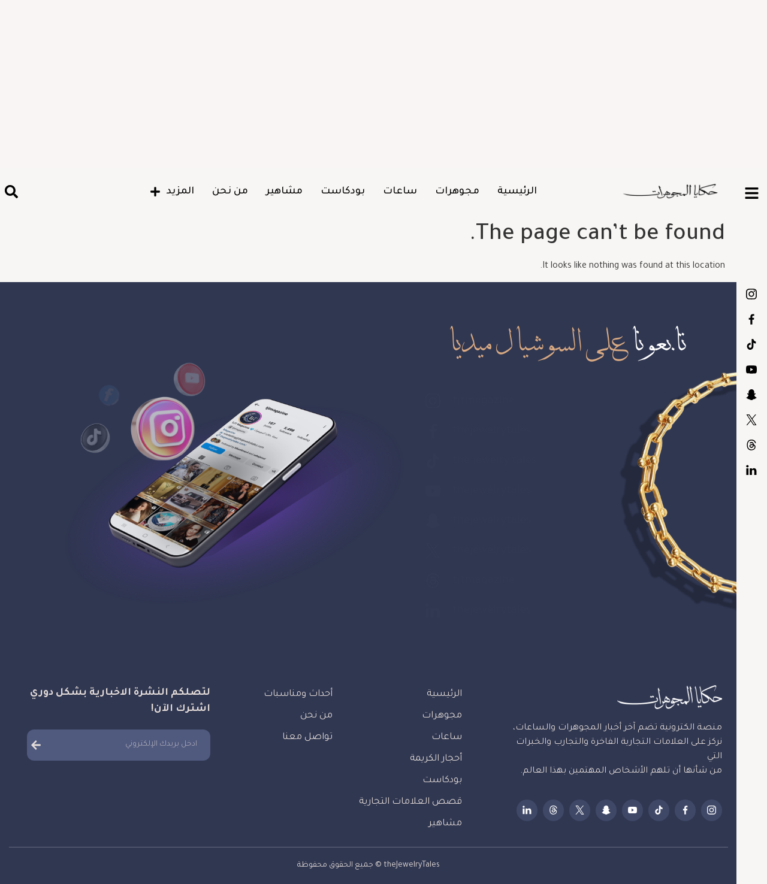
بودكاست (343, 191)
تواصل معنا (307, 737)
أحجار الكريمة (436, 759)
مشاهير (284, 191)
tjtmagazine (751, 294)
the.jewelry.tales (751, 344)
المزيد (172, 191)
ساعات (400, 191)
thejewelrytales (751, 319)
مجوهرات (457, 191)
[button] (11, 192)
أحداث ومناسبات (298, 694)
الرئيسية (517, 191)
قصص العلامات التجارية (410, 802)
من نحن (230, 191)
